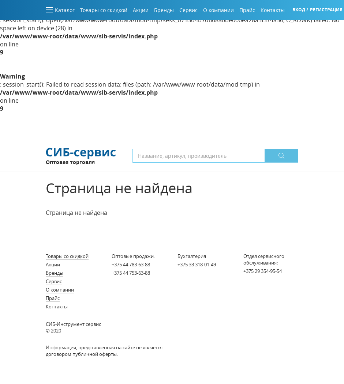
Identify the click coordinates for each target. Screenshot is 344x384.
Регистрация (326, 10)
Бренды (54, 273)
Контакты (57, 306)
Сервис (54, 281)
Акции (53, 264)
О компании (60, 289)
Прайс (53, 298)
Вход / (300, 10)
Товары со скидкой (67, 256)
